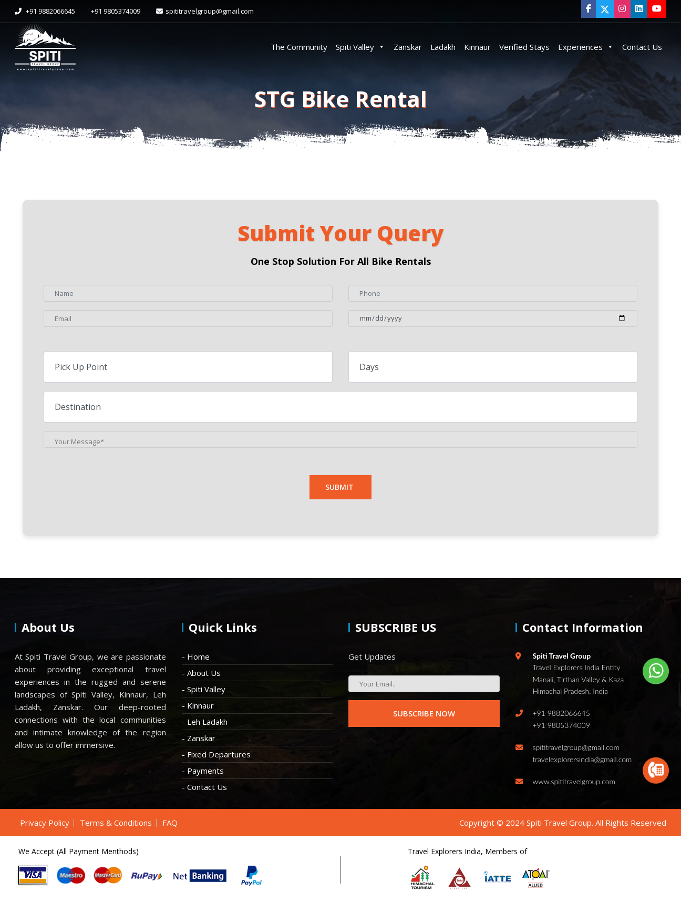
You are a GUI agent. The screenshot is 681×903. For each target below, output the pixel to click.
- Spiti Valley (203, 689)
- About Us (201, 673)
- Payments (203, 770)
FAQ (170, 822)
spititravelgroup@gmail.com (205, 11)
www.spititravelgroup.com (574, 781)
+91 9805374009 (115, 11)
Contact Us (642, 47)
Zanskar (408, 47)
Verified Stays (524, 47)
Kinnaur (477, 47)
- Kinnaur (198, 705)
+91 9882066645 (45, 11)
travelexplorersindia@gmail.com (582, 759)
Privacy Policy (44, 822)
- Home (196, 656)
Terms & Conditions (116, 822)
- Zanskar (198, 738)
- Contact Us (204, 787)
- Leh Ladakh (205, 721)
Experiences (586, 46)
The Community (299, 47)
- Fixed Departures (216, 754)
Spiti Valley (360, 46)
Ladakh (443, 47)
